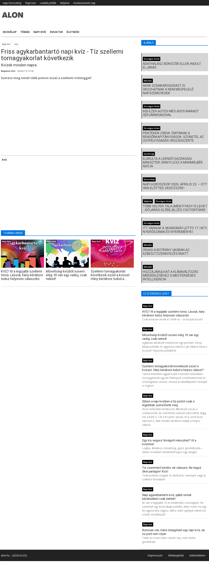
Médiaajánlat (176, 555)
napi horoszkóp (12, 3)
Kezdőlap (10, 32)
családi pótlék (48, 3)
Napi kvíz (30, 3)
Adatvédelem (197, 555)
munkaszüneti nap (84, 3)
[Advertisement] (68, 113)
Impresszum (155, 555)
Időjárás (65, 3)
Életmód (73, 32)
